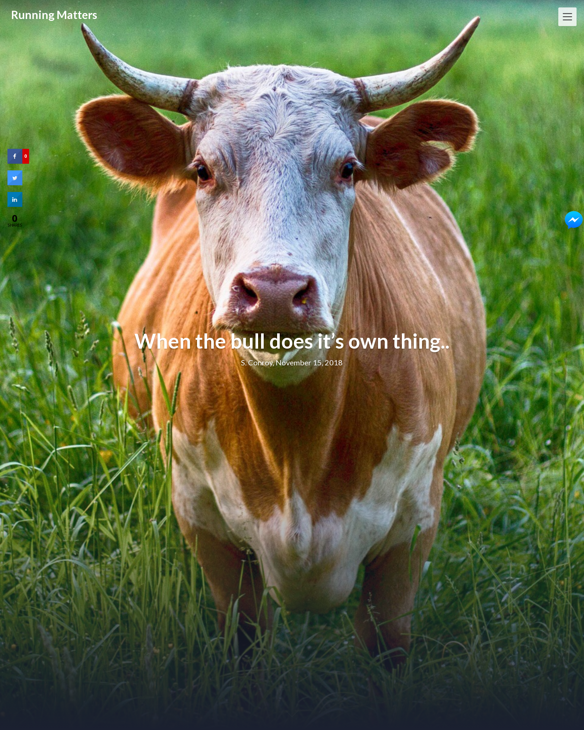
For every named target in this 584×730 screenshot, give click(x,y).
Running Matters (54, 14)
